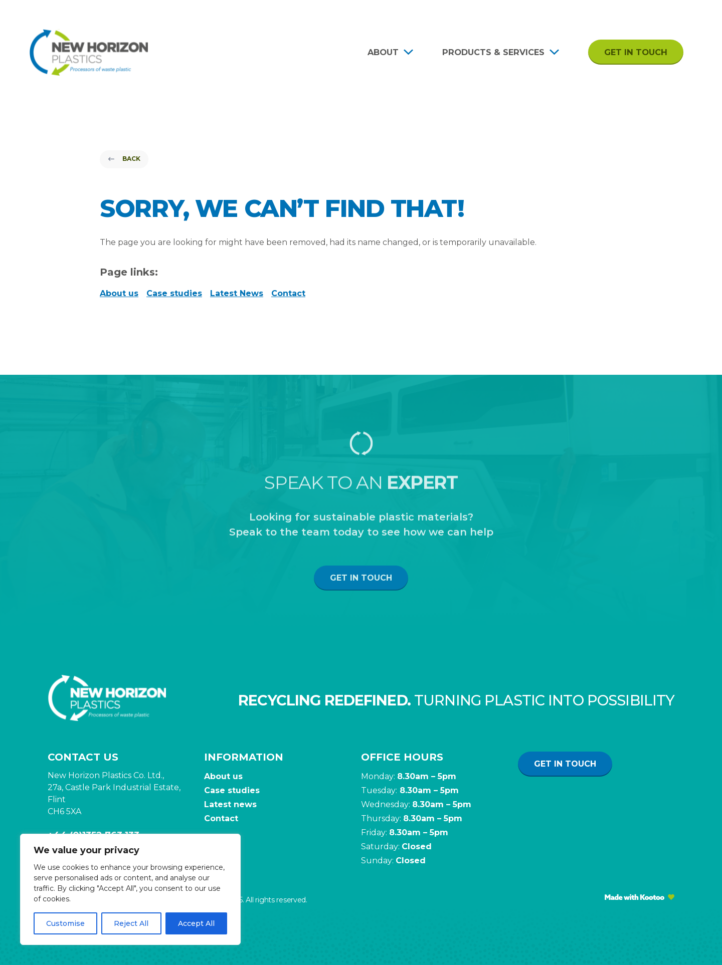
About (383, 52)
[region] (130, 889)
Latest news (230, 804)
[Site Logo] (89, 52)
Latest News (236, 293)
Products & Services (493, 52)
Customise (65, 923)
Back (124, 158)
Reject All (131, 923)
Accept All (196, 923)
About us (119, 293)
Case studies (174, 293)
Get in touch (635, 52)
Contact (288, 293)
